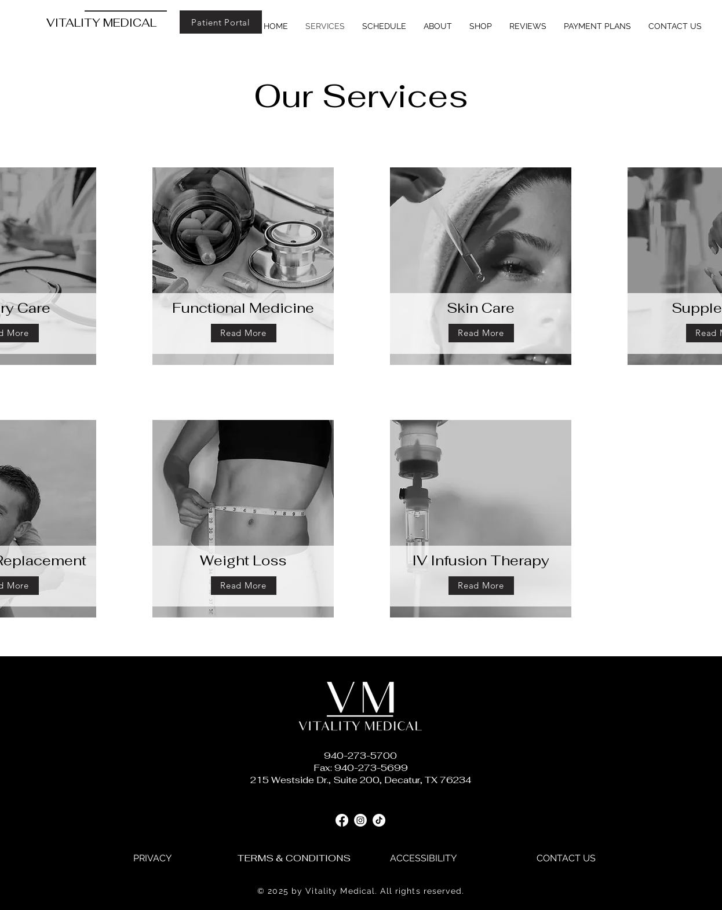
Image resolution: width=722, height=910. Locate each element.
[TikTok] (379, 820)
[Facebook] (342, 820)
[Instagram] (360, 820)
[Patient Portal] (221, 22)
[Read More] (243, 333)
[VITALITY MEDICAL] (109, 23)
